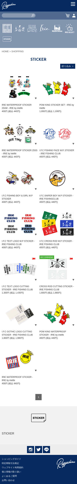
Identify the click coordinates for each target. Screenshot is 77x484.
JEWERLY (44, 36)
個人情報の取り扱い (11, 472)
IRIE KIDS (32, 38)
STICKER (7, 47)
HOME (5, 51)
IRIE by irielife (7, 38)
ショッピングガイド (11, 459)
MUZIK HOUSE (57, 38)
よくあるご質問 (9, 476)
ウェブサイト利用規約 (12, 467)
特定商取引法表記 (10, 463)
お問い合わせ (8, 480)
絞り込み (68, 66)
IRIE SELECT (69, 38)
